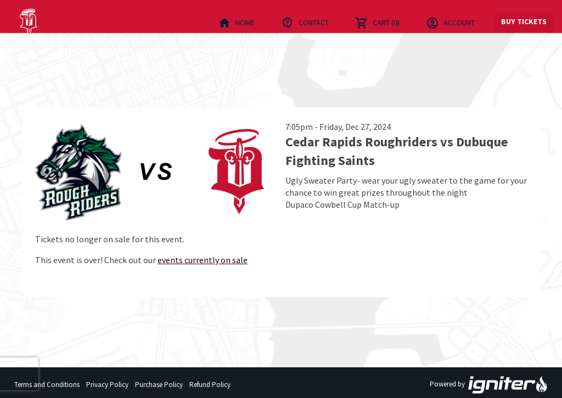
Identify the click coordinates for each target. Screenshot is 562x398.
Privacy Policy (107, 384)
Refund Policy (210, 384)
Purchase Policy (159, 384)
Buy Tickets (524, 21)
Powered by (489, 385)
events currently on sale (203, 259)
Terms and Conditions (47, 384)
